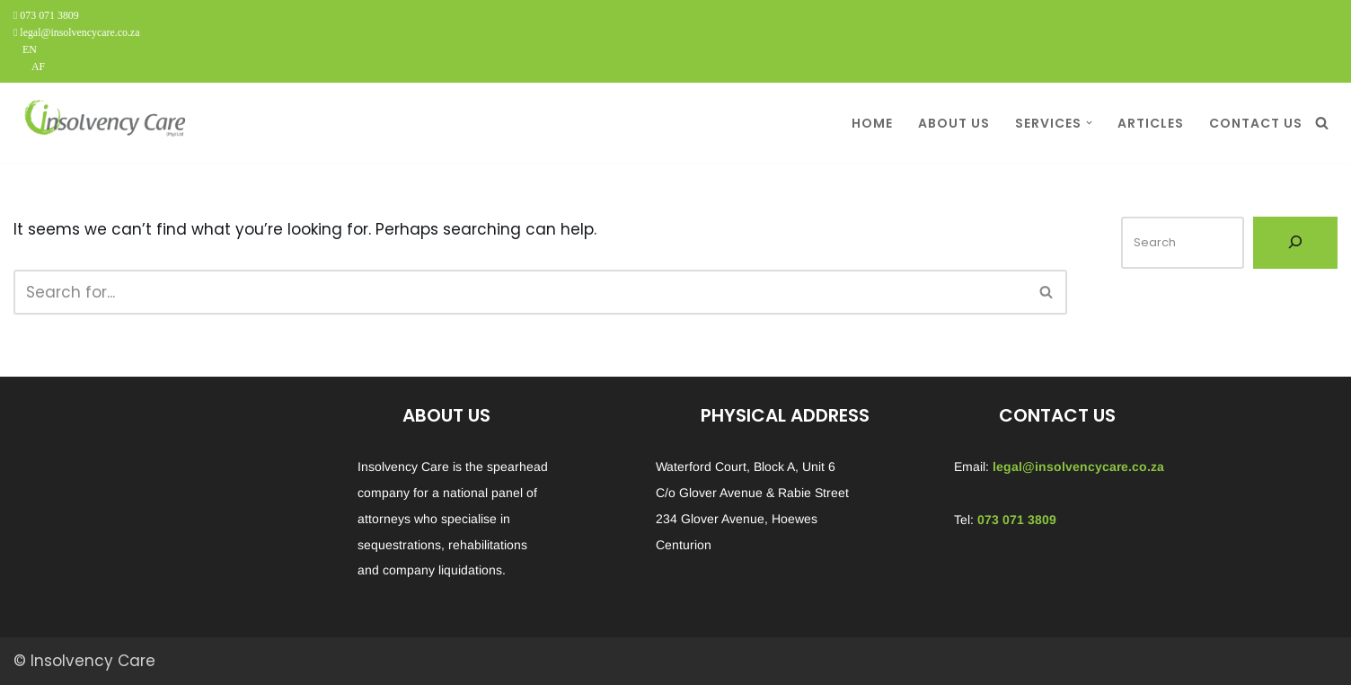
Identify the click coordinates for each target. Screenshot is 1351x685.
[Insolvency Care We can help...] (103, 123)
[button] (1089, 123)
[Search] (1322, 122)
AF (38, 66)
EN (29, 49)
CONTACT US (1255, 123)
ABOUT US (954, 123)
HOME (872, 123)
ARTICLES (1150, 123)
